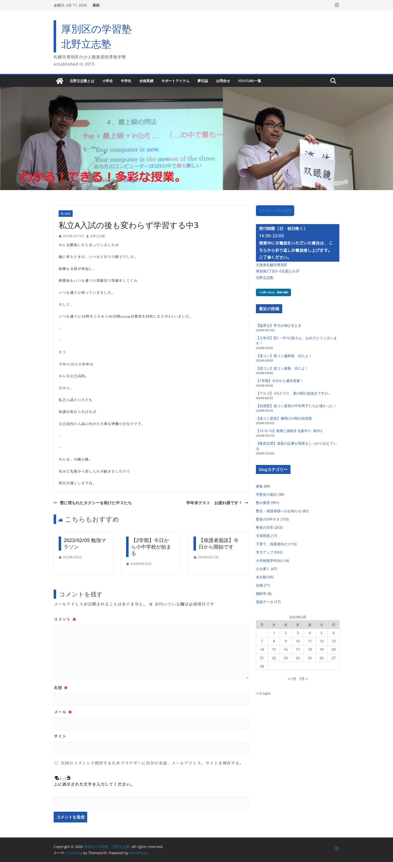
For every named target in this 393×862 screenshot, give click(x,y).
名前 (61, 688)
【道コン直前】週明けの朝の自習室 (284, 418)
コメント (65, 620)
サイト (60, 737)
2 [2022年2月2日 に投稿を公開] (286, 632)
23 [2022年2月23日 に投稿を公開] (286, 657)
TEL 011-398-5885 (275, 210)
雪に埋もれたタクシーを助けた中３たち (93, 502)
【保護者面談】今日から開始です (219, 543)
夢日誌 (203, 80)
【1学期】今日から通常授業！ (280, 380)
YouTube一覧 (249, 80)
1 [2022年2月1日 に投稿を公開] (274, 632)
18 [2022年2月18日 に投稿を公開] (310, 649)
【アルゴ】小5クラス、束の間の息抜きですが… (293, 393)
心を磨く (263, 568)
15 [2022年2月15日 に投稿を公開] (274, 649)
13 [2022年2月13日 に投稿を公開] (334, 641)
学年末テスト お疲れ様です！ (217, 502)
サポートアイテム (175, 80)
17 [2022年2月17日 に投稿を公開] (298, 649)
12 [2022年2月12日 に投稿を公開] (322, 641)
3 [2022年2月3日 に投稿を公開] (298, 632)
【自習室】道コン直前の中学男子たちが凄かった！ (296, 405)
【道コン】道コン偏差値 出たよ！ (284, 355)
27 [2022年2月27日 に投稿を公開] (334, 657)
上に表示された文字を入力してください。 (94, 785)
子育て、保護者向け (271, 544)
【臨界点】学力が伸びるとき (279, 325)
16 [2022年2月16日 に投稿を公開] (286, 649)
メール (63, 712)
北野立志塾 (97, 236)
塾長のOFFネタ (268, 519)
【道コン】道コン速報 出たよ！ (282, 368)
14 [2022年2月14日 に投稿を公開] (262, 649)
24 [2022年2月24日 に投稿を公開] (298, 657)
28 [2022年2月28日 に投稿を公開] (262, 666)
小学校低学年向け (270, 560)
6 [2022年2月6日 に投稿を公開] (334, 632)
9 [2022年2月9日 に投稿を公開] (286, 641)
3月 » (303, 678)
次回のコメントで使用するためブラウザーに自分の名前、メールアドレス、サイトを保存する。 (152, 763)
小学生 (107, 80)
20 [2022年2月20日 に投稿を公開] (334, 649)
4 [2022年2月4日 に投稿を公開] (310, 632)
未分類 (261, 577)
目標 (259, 585)
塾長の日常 (264, 527)
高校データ (264, 601)
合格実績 (146, 80)
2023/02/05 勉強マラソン (85, 543)
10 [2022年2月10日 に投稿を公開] (298, 641)
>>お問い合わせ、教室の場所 (273, 292)
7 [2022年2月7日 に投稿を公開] (262, 641)
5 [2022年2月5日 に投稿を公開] (322, 632)
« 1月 (292, 678)
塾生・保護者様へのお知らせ (279, 510)
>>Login (263, 693)
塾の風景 (66, 213)
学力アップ (264, 552)
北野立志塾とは (82, 80)
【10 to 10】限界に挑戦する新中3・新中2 (289, 430)
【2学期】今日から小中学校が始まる (151, 547)
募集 (259, 486)
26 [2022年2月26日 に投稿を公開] (322, 657)
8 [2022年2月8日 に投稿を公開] (274, 641)
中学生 (126, 80)
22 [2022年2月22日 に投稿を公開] (274, 657)
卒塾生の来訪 (266, 494)
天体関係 (263, 535)
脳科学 (261, 593)
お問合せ (223, 80)
